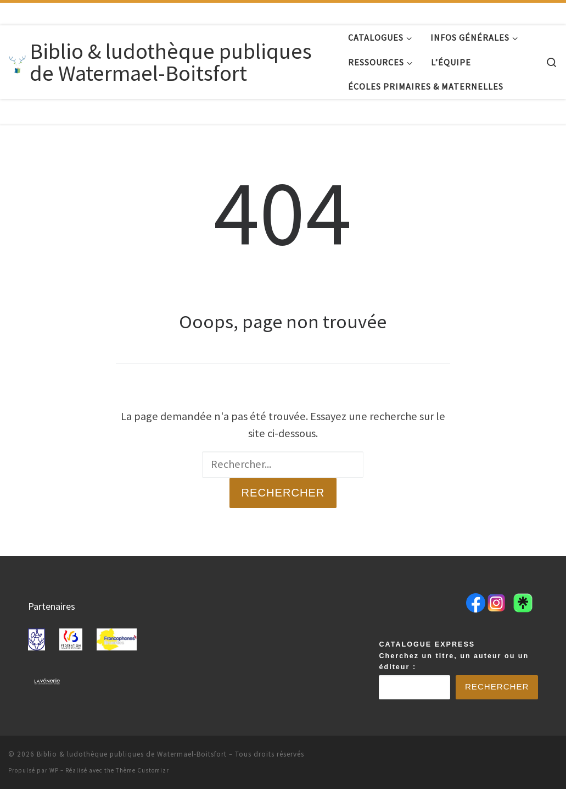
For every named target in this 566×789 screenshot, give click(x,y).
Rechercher (282, 493)
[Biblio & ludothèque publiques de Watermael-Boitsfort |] (17, 62)
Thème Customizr (142, 770)
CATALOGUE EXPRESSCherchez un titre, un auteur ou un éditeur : (454, 654)
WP (54, 770)
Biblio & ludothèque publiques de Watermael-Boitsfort (132, 753)
